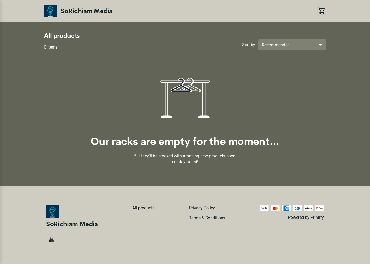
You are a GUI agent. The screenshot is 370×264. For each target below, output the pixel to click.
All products (143, 207)
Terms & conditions (207, 217)
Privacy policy (202, 207)
